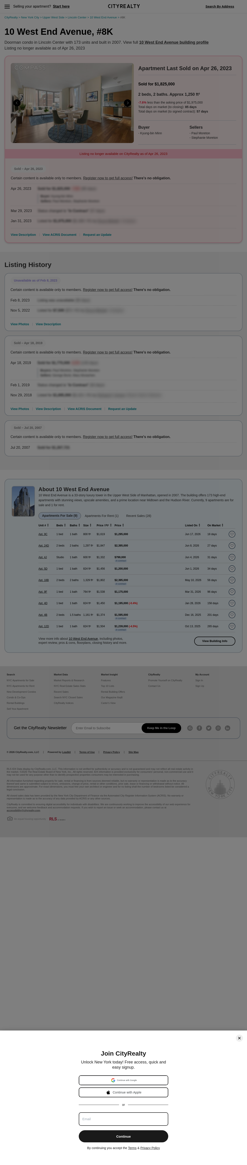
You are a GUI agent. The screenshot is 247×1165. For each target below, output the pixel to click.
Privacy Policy (150, 1148)
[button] (124, 1080)
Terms (132, 1148)
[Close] (239, 1038)
